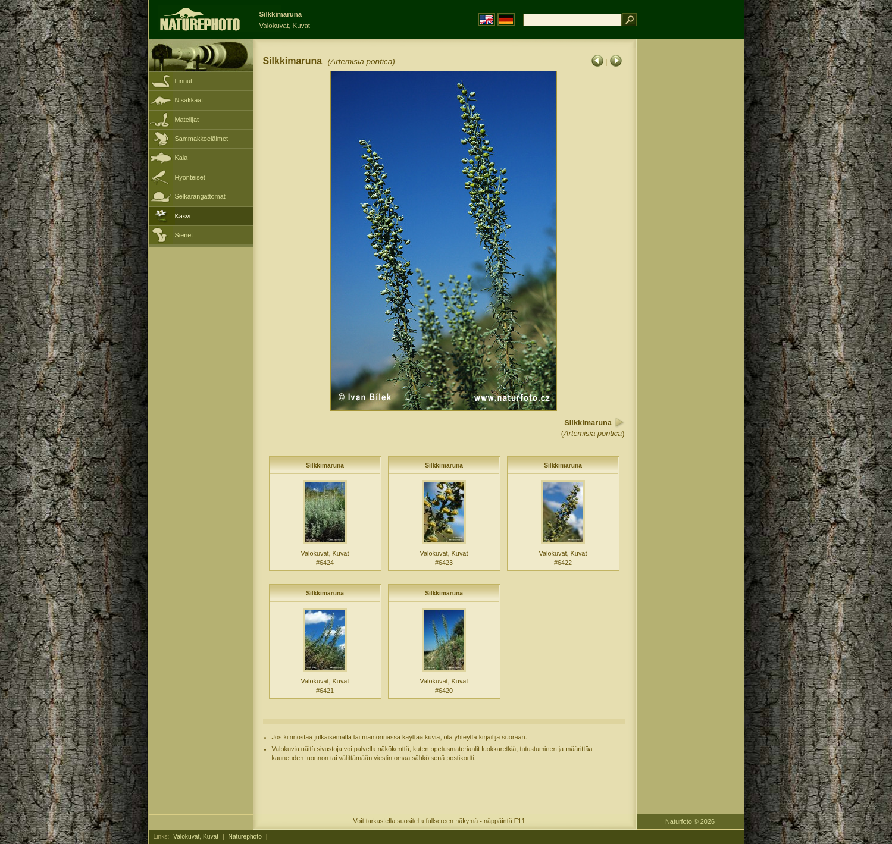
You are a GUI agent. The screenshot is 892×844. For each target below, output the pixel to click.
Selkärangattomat (200, 196)
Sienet (184, 235)
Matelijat (187, 119)
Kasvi (183, 215)
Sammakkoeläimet (201, 138)
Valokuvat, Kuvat (195, 836)
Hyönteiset (190, 177)
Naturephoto (245, 836)
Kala (181, 157)
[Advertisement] (690, 229)
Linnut (184, 80)
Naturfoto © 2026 (690, 821)
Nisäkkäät (189, 99)
